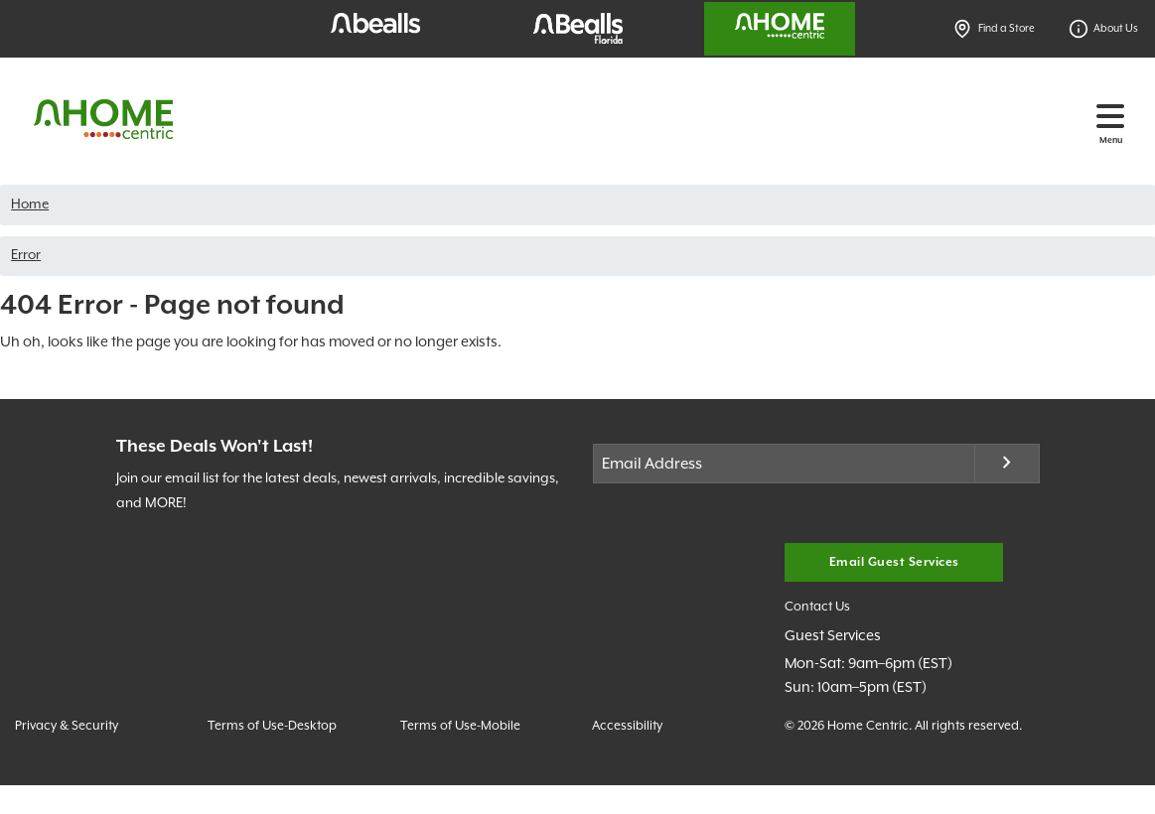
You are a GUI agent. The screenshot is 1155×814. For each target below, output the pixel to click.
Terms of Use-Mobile (460, 726)
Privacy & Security (66, 726)
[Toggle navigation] (1110, 116)
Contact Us (817, 607)
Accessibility (627, 726)
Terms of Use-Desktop (272, 726)
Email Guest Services (894, 562)
